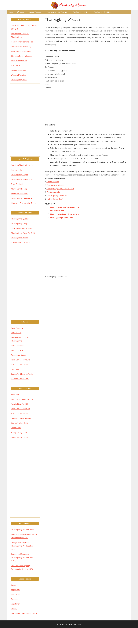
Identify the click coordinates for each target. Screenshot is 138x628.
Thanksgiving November (72, 624)
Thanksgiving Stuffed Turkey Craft (65, 207)
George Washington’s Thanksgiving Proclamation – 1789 (23, 545)
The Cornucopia (53, 192)
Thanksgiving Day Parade (21, 198)
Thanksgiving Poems (19, 238)
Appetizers (15, 589)
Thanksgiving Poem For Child (23, 233)
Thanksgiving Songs (19, 223)
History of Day (17, 170)
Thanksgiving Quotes (20, 219)
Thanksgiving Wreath (55, 185)
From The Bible (17, 184)
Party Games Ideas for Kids (22, 399)
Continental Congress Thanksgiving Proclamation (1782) (22, 557)
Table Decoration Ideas (20, 242)
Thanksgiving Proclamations (22, 529)
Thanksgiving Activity (82, 12)
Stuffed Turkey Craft (55, 199)
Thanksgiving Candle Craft (57, 195)
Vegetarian (15, 604)
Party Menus (16, 332)
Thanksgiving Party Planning (58, 12)
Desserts (14, 599)
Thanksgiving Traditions (104, 12)
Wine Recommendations (21, 51)
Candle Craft (16, 428)
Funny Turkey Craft (19, 432)
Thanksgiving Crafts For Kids (57, 277)
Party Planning (17, 328)
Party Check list (17, 345)
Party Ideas (15, 65)
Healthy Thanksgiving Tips (22, 42)
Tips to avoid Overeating (21, 46)
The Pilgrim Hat (57, 211)
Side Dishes (15, 594)
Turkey (14, 608)
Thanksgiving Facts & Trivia (22, 179)
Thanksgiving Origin (19, 174)
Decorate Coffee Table (20, 379)
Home (11, 12)
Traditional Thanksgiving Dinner (24, 613)
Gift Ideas (22, 12)
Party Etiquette (17, 350)
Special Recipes (37, 12)
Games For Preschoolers (21, 418)
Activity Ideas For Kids (19, 404)
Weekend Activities (18, 75)
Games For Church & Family (22, 374)
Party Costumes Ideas (20, 364)
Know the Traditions (19, 193)
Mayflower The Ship (19, 189)
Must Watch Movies (19, 61)
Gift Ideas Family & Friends (21, 56)
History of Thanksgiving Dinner (24, 203)
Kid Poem (15, 394)
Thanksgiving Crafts (19, 437)
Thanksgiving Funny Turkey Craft (60, 188)
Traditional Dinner (18, 355)
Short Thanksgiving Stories (22, 228)
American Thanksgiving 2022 (22, 165)
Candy (13, 585)
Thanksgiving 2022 (19, 80)
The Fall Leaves (53, 182)
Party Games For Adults (20, 360)
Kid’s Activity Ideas (18, 70)
